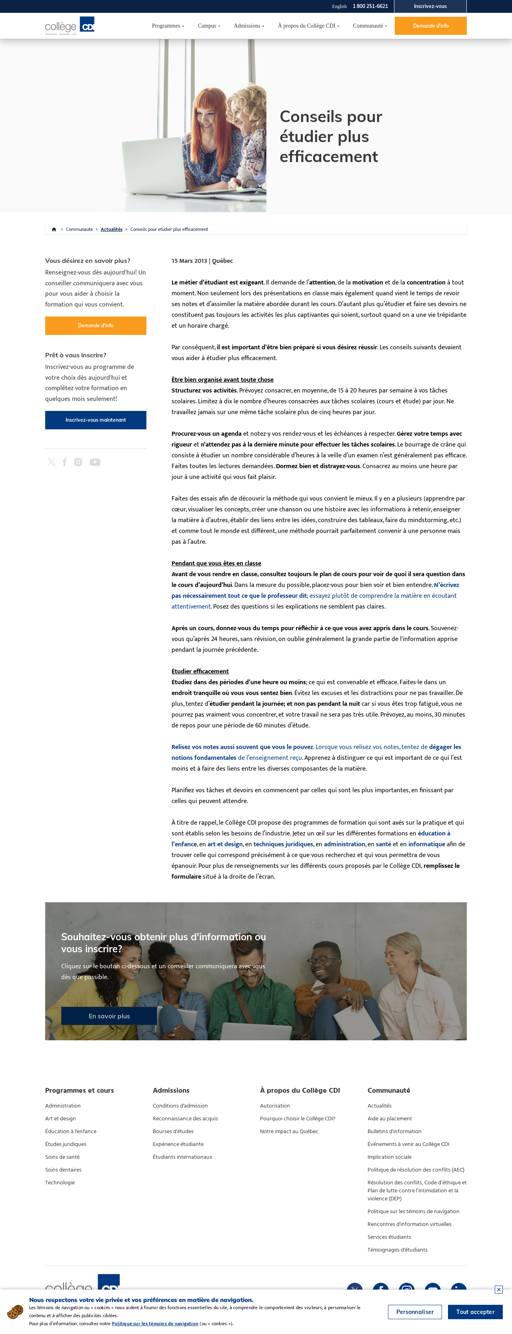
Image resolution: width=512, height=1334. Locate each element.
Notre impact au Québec (289, 1132)
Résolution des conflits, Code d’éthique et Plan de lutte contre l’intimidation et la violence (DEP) (417, 1191)
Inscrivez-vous (430, 6)
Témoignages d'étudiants (398, 1250)
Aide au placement (390, 1119)
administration (344, 844)
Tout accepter (475, 1312)
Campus (207, 26)
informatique (426, 844)
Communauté (368, 26)
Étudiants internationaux (182, 1157)
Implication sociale (390, 1157)
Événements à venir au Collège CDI (408, 1144)
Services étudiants (389, 1237)
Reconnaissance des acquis (185, 1119)
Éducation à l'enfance (70, 1132)
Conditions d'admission (180, 1106)
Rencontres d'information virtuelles (410, 1224)
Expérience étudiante (178, 1144)
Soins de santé (62, 1157)
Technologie (60, 1183)
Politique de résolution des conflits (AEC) (416, 1170)
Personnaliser (415, 1312)
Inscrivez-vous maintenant (96, 420)
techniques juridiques (283, 844)
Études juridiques (65, 1144)
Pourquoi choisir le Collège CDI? (297, 1119)
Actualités (111, 229)
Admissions (247, 26)
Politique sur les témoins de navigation (414, 1212)
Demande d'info (431, 26)
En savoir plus (109, 1016)
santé (383, 844)
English (339, 6)
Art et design (60, 1119)
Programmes (166, 26)
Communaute (79, 229)
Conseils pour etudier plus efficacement (169, 229)
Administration (63, 1106)
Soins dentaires (63, 1170)
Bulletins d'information (395, 1132)
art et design (225, 844)
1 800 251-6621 (370, 6)
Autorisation (275, 1106)
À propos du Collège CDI (307, 26)
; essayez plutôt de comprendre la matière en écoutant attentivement (315, 596)
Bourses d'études (173, 1132)
